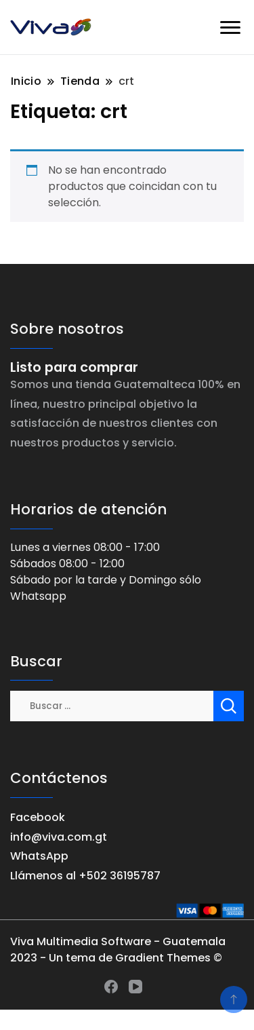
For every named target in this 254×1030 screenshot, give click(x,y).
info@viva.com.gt (58, 837)
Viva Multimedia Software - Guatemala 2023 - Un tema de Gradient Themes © (118, 950)
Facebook (37, 817)
